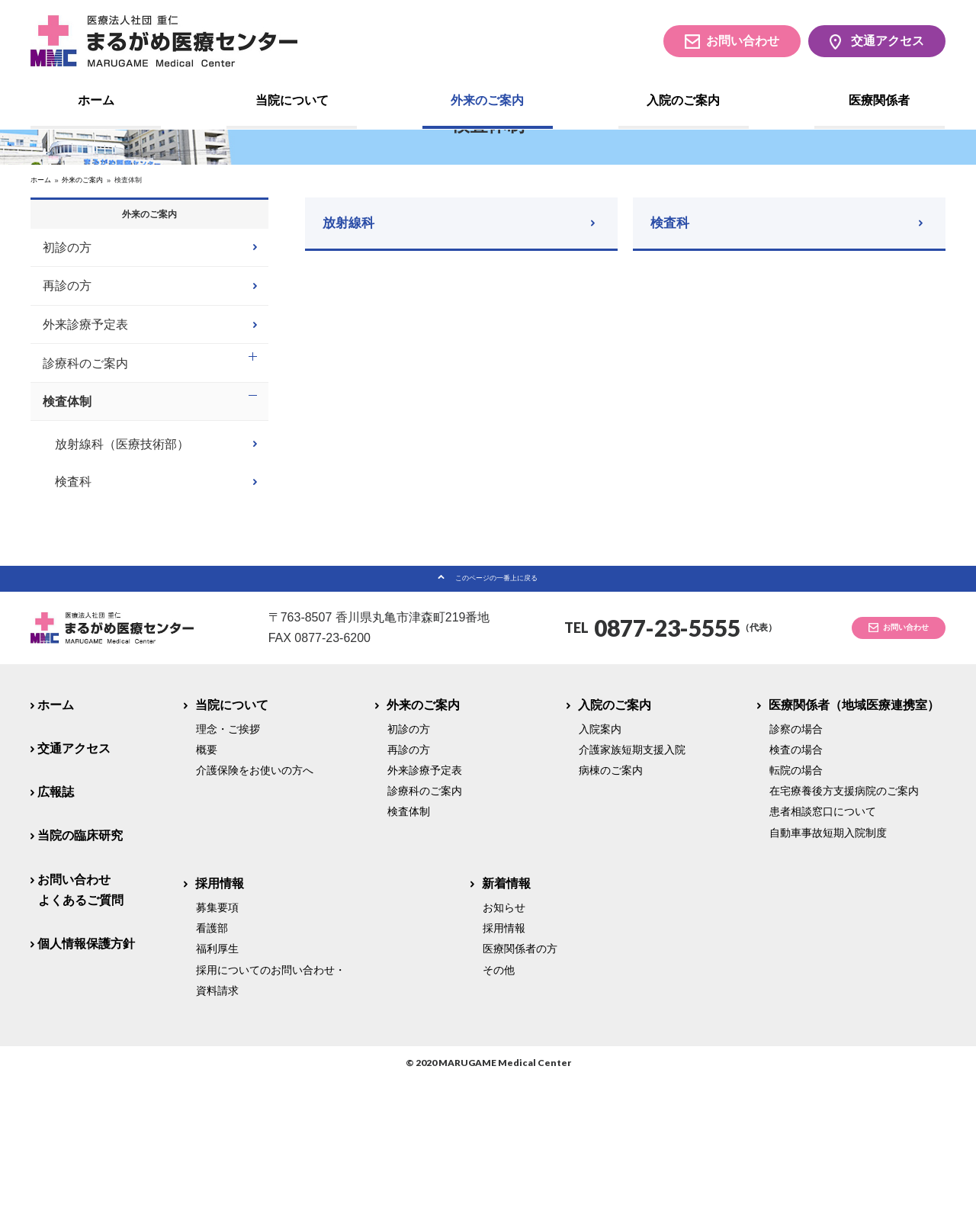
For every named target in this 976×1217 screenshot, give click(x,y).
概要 (206, 887)
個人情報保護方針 (86, 1080)
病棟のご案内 (611, 907)
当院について (292, 100)
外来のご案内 (487, 100)
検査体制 (67, 520)
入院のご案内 (683, 100)
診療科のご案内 (85, 482)
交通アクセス (887, 40)
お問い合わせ (742, 40)
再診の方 (67, 405)
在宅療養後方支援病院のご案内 (844, 928)
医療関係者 (879, 100)
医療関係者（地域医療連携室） (854, 841)
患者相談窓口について (822, 948)
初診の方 (67, 366)
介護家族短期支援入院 (632, 887)
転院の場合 (796, 907)
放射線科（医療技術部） (122, 565)
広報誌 (55, 929)
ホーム (96, 100)
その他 (499, 1106)
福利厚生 (217, 1086)
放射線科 (353, 331)
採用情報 (220, 1020)
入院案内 (600, 866)
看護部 (212, 1065)
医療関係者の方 (520, 1086)
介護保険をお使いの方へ (254, 907)
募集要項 (217, 1045)
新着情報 (507, 1020)
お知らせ (504, 1045)
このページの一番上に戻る (496, 708)
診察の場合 (796, 866)
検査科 (674, 331)
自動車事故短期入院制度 (828, 970)
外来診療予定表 (85, 443)
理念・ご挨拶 (228, 866)
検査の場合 (796, 887)
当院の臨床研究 (80, 972)
